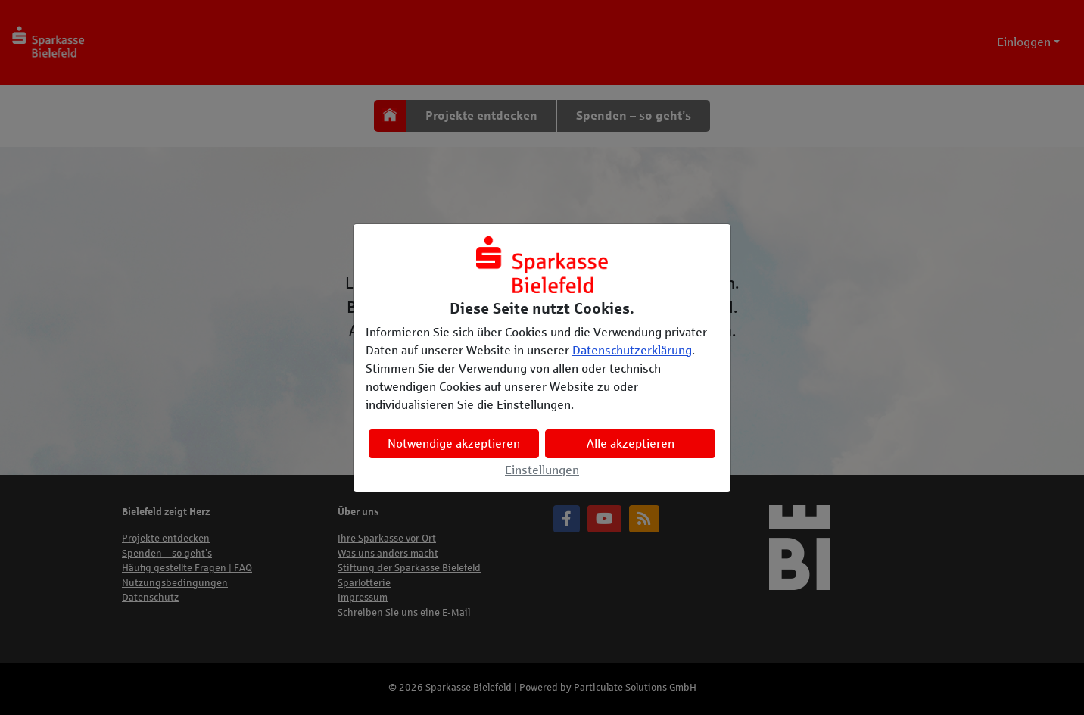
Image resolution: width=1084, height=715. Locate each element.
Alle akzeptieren (630, 443)
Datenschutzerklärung (632, 350)
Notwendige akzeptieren (454, 443)
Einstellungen (542, 470)
